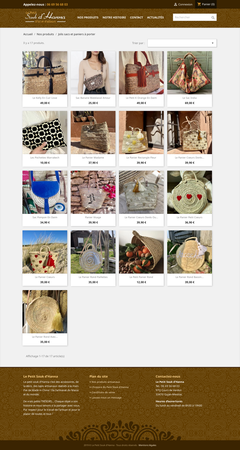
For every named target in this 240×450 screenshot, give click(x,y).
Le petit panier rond (141, 277)
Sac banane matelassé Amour (93, 97)
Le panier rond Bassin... (190, 277)
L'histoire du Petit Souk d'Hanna (109, 387)
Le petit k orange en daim (141, 97)
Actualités (155, 17)
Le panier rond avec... (45, 336)
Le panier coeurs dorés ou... (141, 217)
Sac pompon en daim (45, 217)
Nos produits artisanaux (105, 381)
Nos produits (87, 17)
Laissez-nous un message (106, 397)
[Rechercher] (195, 17)
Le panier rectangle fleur (141, 157)
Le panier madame (93, 157)
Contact (136, 17)
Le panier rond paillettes (93, 277)
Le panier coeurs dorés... (189, 157)
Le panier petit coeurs (189, 217)
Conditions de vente (102, 392)
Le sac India (190, 97)
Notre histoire (114, 17)
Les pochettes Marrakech (44, 157)
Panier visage (93, 217)
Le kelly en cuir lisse (45, 97)
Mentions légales (147, 445)
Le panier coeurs (45, 277)
